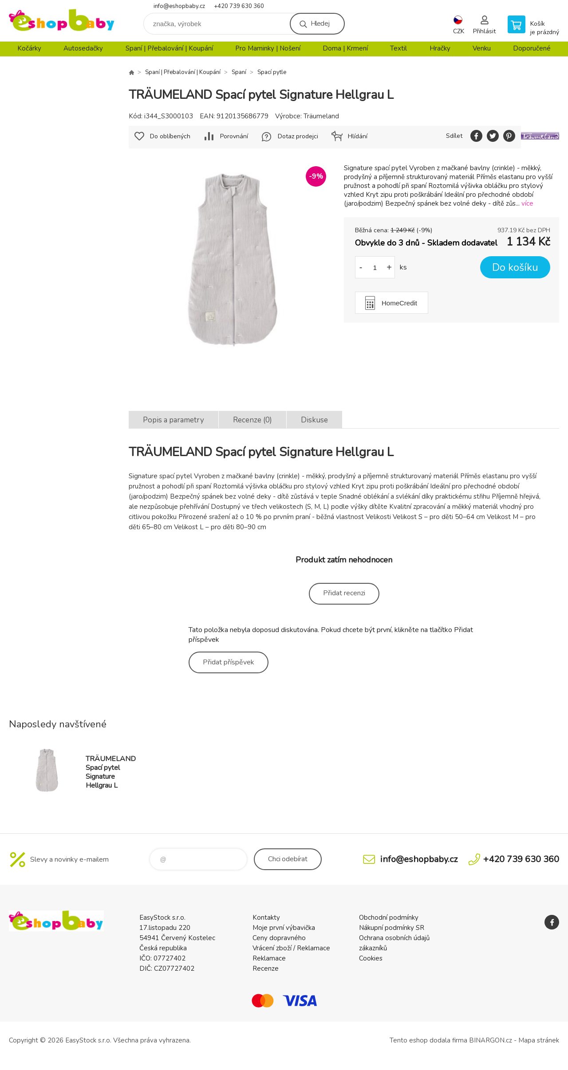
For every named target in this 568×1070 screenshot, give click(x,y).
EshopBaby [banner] (62, 20)
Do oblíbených (170, 136)
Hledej (320, 23)
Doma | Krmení (345, 48)
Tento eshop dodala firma (428, 1040)
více (527, 203)
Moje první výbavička (283, 927)
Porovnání (234, 136)
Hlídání (357, 136)
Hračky (440, 48)
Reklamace (269, 958)
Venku (482, 48)
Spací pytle (271, 72)
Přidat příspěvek (228, 662)
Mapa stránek (538, 1040)
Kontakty (266, 917)
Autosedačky (83, 48)
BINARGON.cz (490, 1040)
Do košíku (515, 267)
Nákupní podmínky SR (391, 927)
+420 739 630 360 (239, 6)
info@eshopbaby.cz (179, 6)
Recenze (265, 968)
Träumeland (321, 116)
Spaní (239, 72)
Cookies (371, 958)
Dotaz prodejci (298, 136)
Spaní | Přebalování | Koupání (169, 48)
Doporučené (532, 48)
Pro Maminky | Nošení (267, 48)
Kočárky (29, 48)
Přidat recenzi (344, 593)
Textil (398, 48)
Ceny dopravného (279, 937)
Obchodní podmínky (388, 917)
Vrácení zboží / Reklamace (291, 948)
